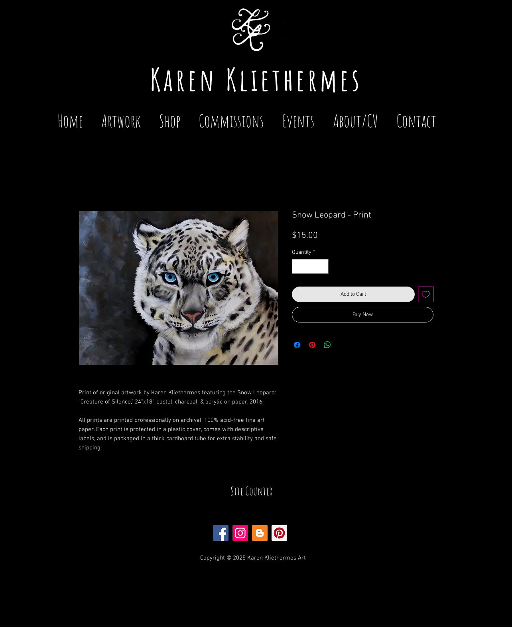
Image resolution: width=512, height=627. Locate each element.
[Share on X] (342, 345)
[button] (298, 117)
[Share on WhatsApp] (327, 345)
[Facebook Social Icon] (220, 533)
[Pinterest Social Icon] (279, 533)
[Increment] (322, 266)
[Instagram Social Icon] (240, 533)
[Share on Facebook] (297, 345)
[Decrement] (298, 266)
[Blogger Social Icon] (260, 533)
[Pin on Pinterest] (312, 345)
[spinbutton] (310, 266)
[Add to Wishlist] (425, 294)
